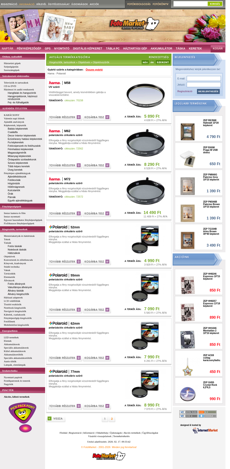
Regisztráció (184, 91)
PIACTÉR (8, 390)
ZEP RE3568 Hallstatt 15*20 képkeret (211, 123)
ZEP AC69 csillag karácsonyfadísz (211, 358)
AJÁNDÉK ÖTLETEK (14, 108)
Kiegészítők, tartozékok (15, 229)
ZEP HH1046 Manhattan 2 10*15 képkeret (211, 330)
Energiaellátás (10, 330)
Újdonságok (116, 432)
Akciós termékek (132, 432)
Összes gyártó (94, 69)
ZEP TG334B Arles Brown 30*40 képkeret (211, 231)
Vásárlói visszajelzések (99, 436)
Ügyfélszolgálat (150, 432)
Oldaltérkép (102, 432)
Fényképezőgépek (11, 206)
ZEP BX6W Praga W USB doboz (210, 150)
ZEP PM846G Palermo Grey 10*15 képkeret (211, 177)
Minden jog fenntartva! (124, 447)
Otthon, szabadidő (12, 56)
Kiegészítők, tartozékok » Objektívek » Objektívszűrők (79, 62)
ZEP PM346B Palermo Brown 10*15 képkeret (211, 204)
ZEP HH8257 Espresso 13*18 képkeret (211, 303)
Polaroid (61, 73)
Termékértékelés (121, 436)
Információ (89, 432)
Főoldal (63, 432)
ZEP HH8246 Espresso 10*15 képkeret (211, 276)
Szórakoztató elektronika (15, 76)
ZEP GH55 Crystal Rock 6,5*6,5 (210, 385)
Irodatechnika (9, 370)
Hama (51, 73)
